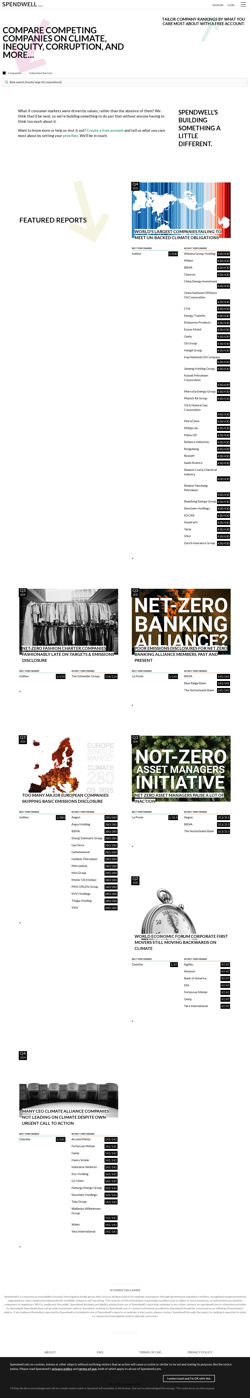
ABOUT (50, 1352)
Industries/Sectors (41, 73)
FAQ (100, 1352)
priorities (70, 135)
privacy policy (62, 1369)
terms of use (87, 1369)
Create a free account (105, 130)
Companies (14, 73)
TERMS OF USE (150, 1352)
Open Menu (243, 4)
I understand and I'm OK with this (189, 1378)
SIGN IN (217, 5)
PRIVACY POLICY (200, 1352)
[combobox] (125, 82)
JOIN (230, 5)
